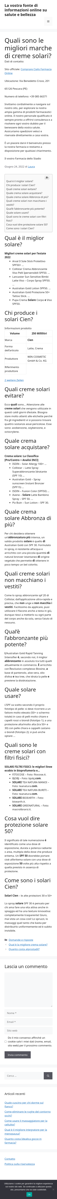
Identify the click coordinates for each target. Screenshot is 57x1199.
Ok (29, 1194)
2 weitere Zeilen (14, 380)
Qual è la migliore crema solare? (28, 944)
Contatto (10, 1159)
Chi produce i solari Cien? (20, 185)
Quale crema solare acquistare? (24, 193)
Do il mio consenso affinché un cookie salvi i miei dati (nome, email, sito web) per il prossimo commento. (30, 1041)
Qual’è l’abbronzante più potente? (25, 208)
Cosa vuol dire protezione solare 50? (27, 224)
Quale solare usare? (17, 212)
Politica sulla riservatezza (20, 1164)
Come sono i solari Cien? (20, 228)
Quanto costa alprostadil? (24, 949)
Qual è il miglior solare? (19, 181)
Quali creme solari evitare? (21, 189)
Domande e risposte (21, 940)
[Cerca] (48, 1075)
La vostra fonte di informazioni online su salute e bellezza (26, 10)
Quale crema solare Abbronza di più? (27, 197)
